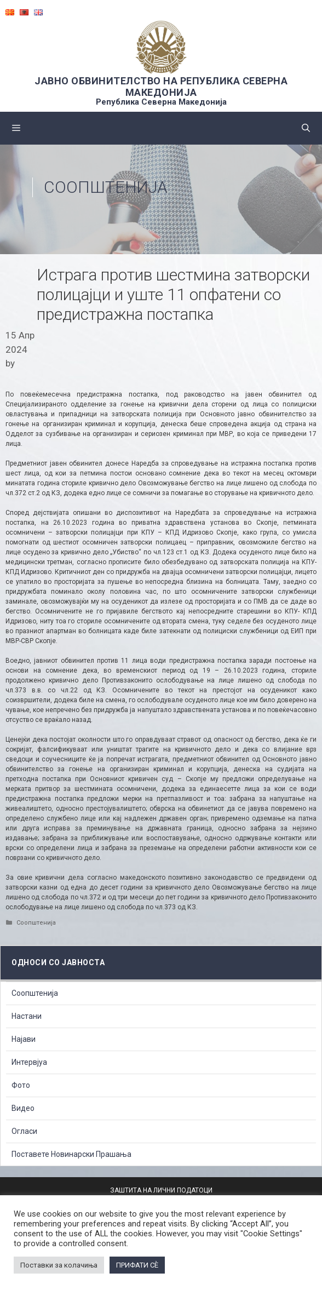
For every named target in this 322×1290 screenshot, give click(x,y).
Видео (23, 1108)
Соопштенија (106, 187)
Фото (21, 1085)
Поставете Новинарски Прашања (71, 1154)
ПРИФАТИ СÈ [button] (137, 1265)
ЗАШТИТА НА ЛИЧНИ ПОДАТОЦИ (161, 1190)
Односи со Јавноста (58, 962)
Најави (24, 1039)
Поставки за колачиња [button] (58, 1265)
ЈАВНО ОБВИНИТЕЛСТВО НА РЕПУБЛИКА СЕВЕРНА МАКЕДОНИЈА (161, 86)
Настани (27, 1016)
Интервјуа (29, 1062)
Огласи (24, 1131)
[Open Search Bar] (306, 128)
